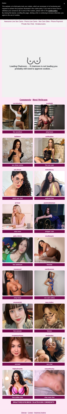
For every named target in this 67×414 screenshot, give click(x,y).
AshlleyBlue (49, 136)
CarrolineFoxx (17, 103)
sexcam (17, 364)
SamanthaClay (49, 369)
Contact (30, 412)
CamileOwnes (49, 269)
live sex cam (49, 165)
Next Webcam (40, 99)
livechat (49, 264)
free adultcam (17, 264)
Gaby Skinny (17, 236)
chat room (17, 231)
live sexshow (17, 132)
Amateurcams (40, 24)
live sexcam (17, 331)
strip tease (49, 132)
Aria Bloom (17, 170)
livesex (49, 331)
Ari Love (17, 203)
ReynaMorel (17, 269)
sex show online (17, 165)
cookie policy (53, 11)
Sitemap (24, 412)
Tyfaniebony (49, 170)
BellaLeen (17, 136)
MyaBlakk (49, 103)
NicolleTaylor (49, 236)
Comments (25, 99)
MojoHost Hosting (40, 412)
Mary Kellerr (49, 302)
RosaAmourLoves (17, 335)
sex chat (49, 364)
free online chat (17, 397)
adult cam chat (17, 198)
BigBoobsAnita (18, 369)
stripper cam (49, 231)
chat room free (49, 397)
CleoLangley (49, 335)
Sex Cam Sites (44, 21)
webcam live (49, 198)
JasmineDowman (49, 203)
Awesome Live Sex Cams (13, 21)
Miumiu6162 (17, 302)
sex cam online (49, 298)
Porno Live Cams (31, 21)
